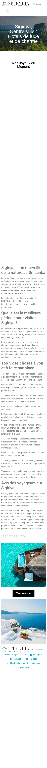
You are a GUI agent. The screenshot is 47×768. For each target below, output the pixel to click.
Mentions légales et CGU (15, 654)
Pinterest (31, 659)
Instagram (36, 654)
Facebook (16, 659)
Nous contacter (31, 663)
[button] (7, 11)
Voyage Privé (23, 667)
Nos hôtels (13, 663)
